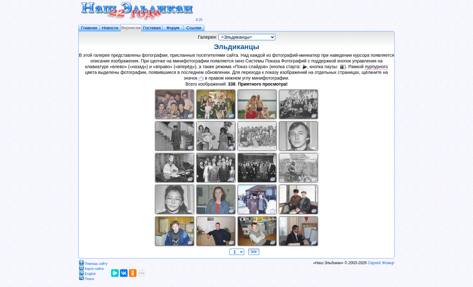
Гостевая (152, 27)
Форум (172, 27)
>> (253, 251)
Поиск (86, 277)
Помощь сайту (93, 262)
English (87, 272)
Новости (110, 27)
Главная (89, 27)
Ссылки (193, 27)
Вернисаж (131, 27)
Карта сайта (91, 267)
